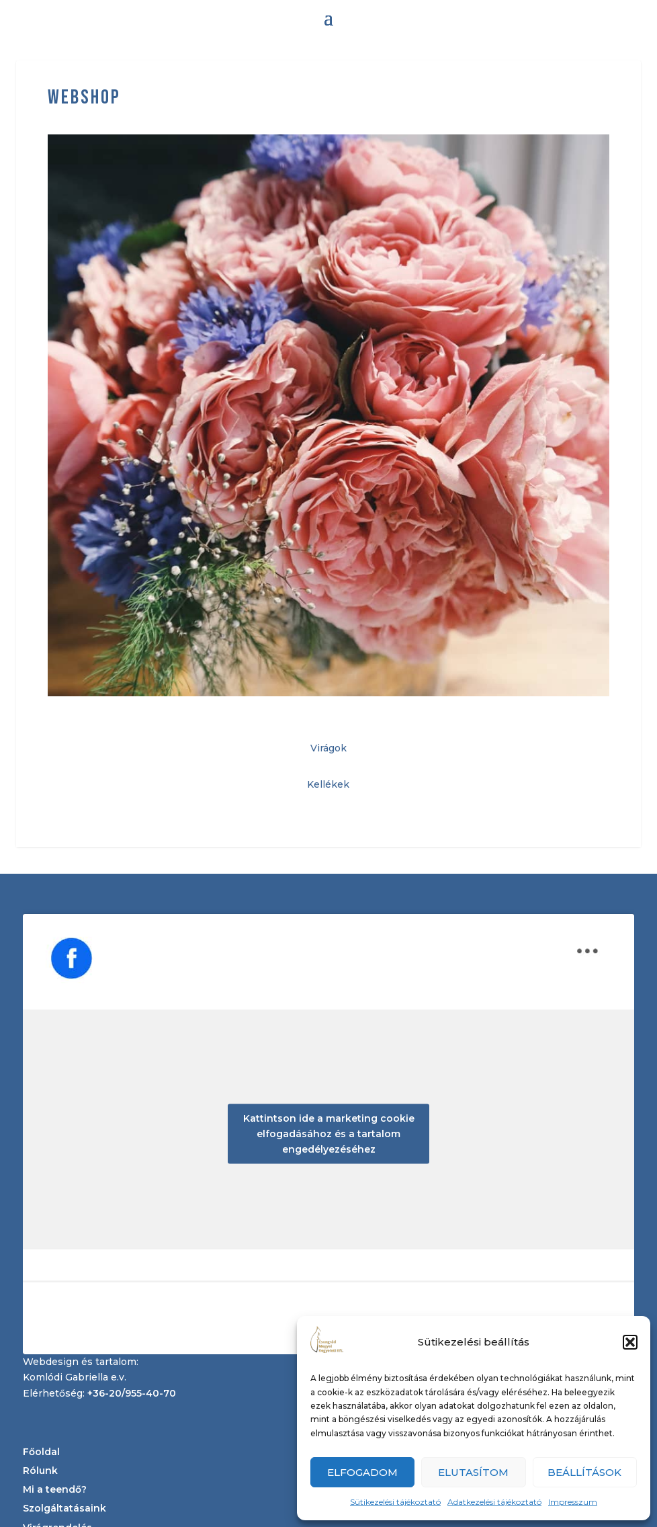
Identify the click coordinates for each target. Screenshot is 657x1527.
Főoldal (41, 1452)
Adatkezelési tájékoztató (494, 1502)
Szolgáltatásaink (64, 1508)
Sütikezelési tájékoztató (395, 1502)
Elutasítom (473, 1472)
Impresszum (572, 1502)
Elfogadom (362, 1472)
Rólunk (40, 1470)
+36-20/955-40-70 (131, 1393)
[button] (630, 1342)
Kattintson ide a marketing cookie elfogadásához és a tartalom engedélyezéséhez (328, 1133)
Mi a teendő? (55, 1489)
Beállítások (584, 1472)
